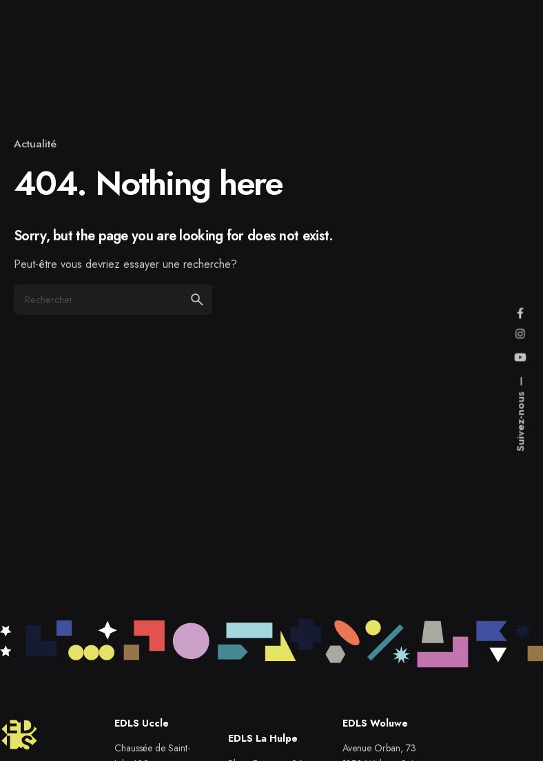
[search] (197, 299)
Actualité (35, 144)
